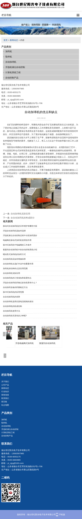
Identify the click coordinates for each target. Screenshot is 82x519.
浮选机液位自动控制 (15, 67)
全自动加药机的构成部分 (23, 218)
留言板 (4, 402)
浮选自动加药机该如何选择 (14, 231)
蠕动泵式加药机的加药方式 (14, 254)
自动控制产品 (11, 78)
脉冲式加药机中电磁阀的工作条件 (17, 245)
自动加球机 (10, 62)
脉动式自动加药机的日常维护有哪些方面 (20, 226)
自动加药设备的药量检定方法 (15, 287)
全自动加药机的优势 (11, 297)
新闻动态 (14, 40)
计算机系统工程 (13, 72)
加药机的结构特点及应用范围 (15, 268)
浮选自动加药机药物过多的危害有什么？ (20, 283)
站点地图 (5, 405)
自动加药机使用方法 (11, 311)
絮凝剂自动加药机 (47, 343)
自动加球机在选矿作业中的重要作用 (18, 264)
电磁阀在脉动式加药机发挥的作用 (17, 240)
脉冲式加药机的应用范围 (13, 292)
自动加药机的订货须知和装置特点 (17, 278)
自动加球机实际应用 (20, 214)
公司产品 (5, 385)
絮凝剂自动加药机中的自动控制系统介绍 (20, 250)
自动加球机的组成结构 (12, 306)
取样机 (8, 57)
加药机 (8, 51)
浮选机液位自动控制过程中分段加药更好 (20, 235)
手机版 (62, 514)
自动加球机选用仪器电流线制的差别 (18, 301)
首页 (6, 40)
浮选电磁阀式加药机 (24, 343)
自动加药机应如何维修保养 (14, 259)
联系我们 (5, 398)
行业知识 (5, 391)
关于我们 (5, 381)
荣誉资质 (5, 395)
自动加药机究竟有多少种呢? (15, 316)
